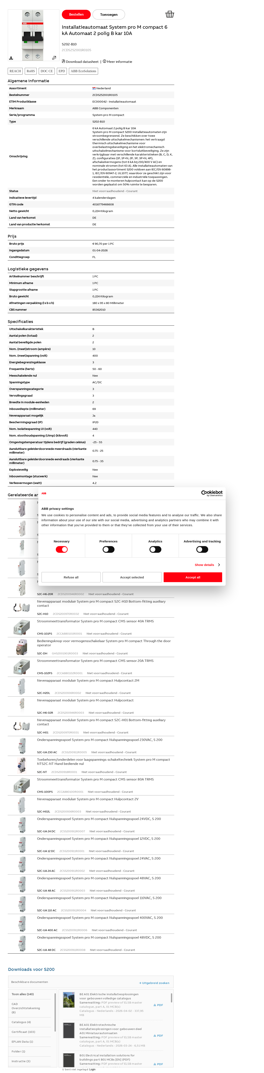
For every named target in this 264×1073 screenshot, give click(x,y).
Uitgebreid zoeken (154, 983)
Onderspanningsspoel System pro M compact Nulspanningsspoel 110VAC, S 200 (99, 898)
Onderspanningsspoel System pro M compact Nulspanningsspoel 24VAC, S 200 (99, 858)
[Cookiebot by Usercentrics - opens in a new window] (204, 493)
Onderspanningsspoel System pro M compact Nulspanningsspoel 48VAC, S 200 (99, 878)
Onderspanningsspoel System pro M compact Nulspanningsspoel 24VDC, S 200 (99, 819)
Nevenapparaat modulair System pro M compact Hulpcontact (85, 700)
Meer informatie (119, 62)
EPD (62, 71)
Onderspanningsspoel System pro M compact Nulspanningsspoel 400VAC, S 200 (100, 917)
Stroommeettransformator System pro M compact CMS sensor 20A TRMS (95, 661)
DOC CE (47, 71)
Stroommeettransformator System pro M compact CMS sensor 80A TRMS (95, 779)
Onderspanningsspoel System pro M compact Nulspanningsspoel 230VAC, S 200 (99, 740)
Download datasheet (82, 62)
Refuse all (71, 577)
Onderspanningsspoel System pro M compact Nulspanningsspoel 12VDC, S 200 (98, 838)
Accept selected (132, 577)
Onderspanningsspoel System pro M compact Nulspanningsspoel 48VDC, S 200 (99, 937)
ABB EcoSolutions (83, 71)
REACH (15, 71)
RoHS (31, 71)
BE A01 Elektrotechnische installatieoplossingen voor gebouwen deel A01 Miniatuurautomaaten (111, 1029)
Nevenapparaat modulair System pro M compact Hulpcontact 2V (87, 799)
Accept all (193, 577)
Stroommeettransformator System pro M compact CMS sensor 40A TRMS (95, 621)
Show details (204, 564)
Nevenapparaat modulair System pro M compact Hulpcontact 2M (88, 680)
